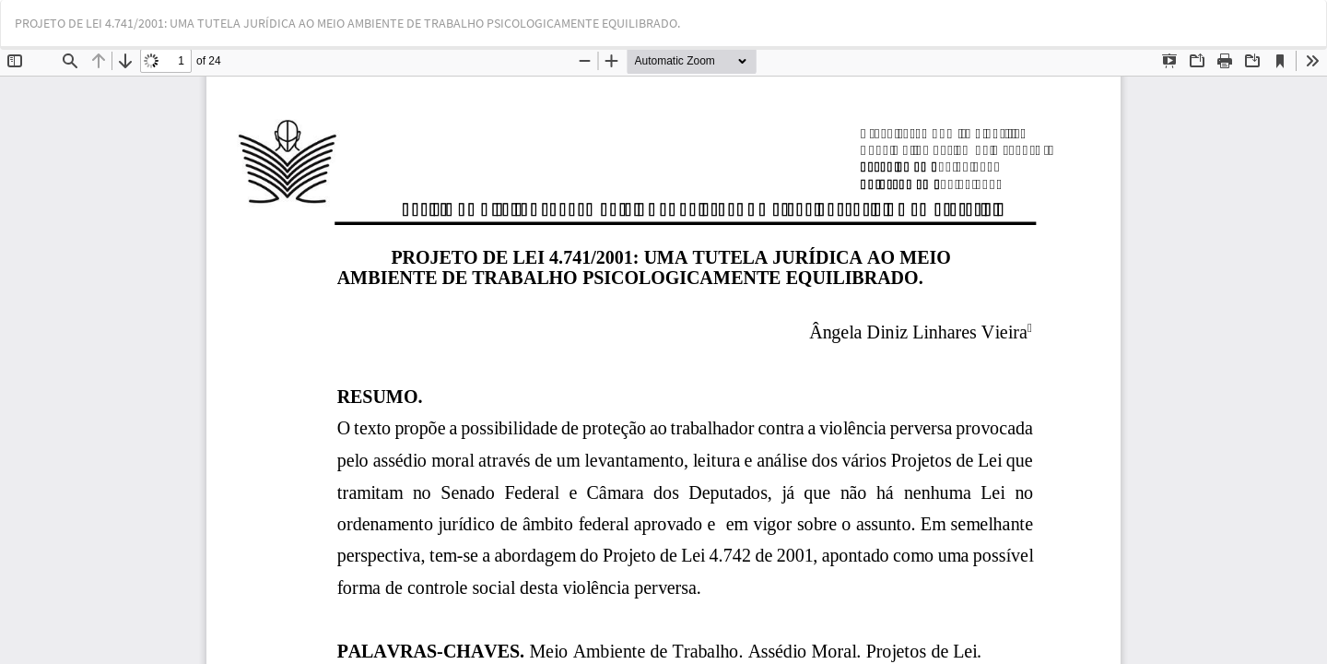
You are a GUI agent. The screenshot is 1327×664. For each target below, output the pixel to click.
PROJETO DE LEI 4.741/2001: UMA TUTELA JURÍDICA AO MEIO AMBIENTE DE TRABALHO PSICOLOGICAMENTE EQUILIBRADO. (347, 23)
